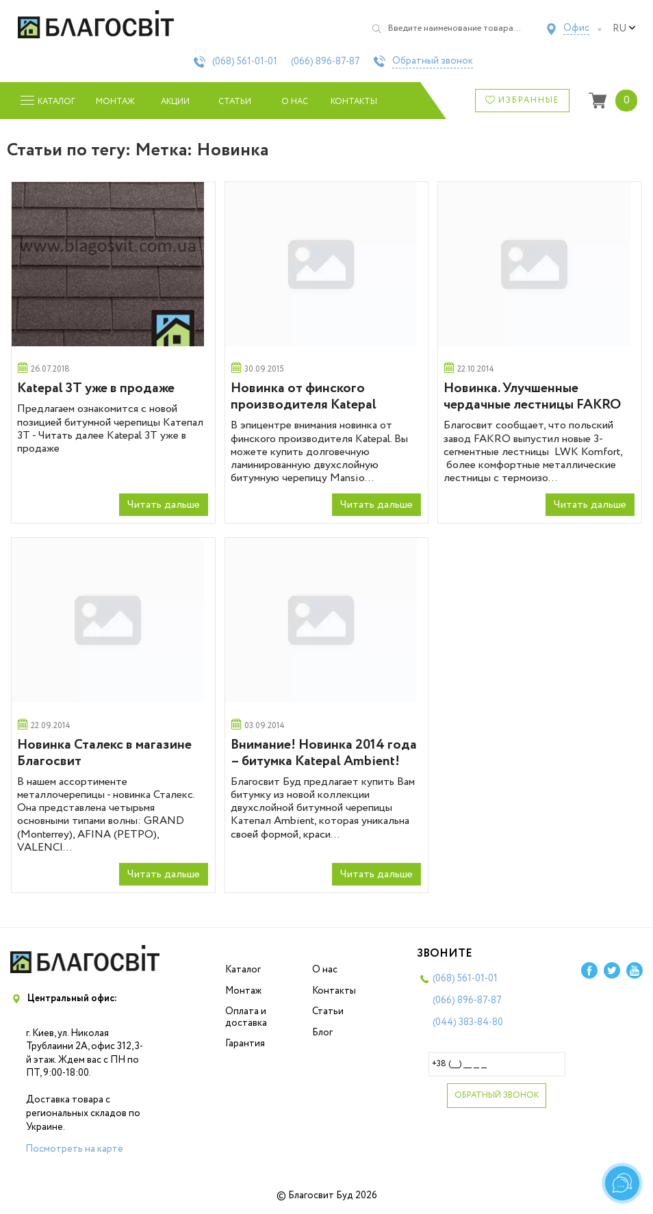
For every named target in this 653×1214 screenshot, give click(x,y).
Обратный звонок (432, 61)
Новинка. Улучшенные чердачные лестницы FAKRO (532, 396)
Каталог (243, 970)
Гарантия (245, 1043)
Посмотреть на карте (74, 1149)
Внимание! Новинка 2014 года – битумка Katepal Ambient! (324, 753)
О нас (294, 101)
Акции (175, 101)
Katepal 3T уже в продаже (96, 388)
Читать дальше (163, 505)
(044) (468, 1022)
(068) (244, 61)
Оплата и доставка (246, 1017)
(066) (325, 61)
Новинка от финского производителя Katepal (303, 396)
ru (624, 29)
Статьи (234, 101)
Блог (322, 1032)
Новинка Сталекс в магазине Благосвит (104, 753)
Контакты (354, 101)
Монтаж (115, 101)
